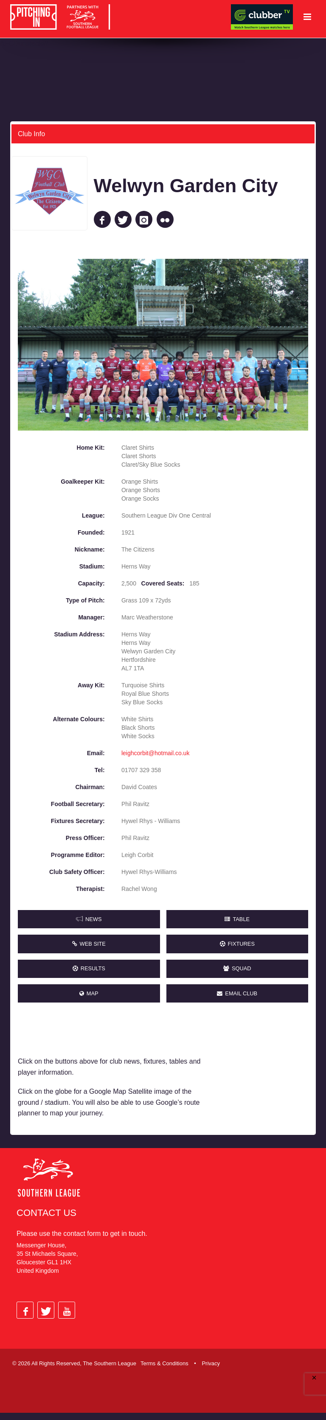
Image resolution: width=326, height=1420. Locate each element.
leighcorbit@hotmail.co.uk (155, 752)
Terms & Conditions (164, 1370)
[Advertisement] (264, 1073)
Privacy (211, 1370)
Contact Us (46, 1219)
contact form (82, 1240)
